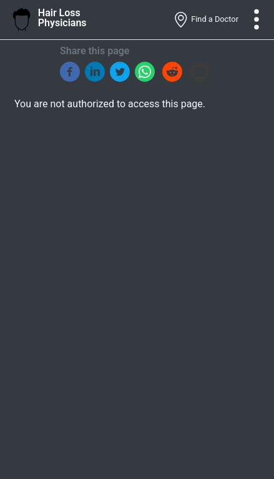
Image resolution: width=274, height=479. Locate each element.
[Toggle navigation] (256, 19)
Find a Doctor (205, 20)
